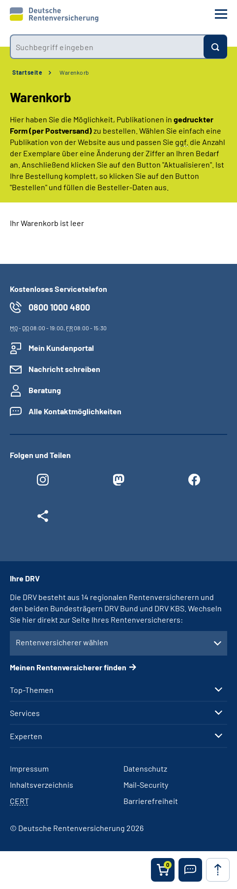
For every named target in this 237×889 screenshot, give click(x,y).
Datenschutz (145, 768)
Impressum (29, 768)
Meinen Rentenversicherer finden (68, 667)
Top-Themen (32, 690)
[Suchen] (215, 46)
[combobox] (107, 46)
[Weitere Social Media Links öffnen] (43, 518)
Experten (26, 736)
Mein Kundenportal (61, 347)
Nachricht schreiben (64, 368)
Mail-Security (145, 784)
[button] (190, 870)
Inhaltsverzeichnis (41, 784)
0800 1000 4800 (59, 307)
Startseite (27, 72)
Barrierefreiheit (150, 800)
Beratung (45, 390)
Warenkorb (74, 72)
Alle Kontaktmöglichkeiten (75, 411)
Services (25, 713)
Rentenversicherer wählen (62, 642)
